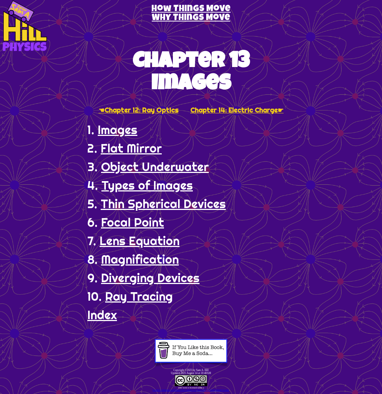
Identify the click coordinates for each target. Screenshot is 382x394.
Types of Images (147, 185)
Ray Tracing (139, 296)
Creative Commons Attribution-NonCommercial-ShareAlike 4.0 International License (191, 390)
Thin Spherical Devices (163, 203)
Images (117, 129)
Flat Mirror (131, 148)
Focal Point (132, 222)
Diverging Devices (150, 277)
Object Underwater (155, 166)
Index (102, 314)
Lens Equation (140, 240)
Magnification (140, 259)
